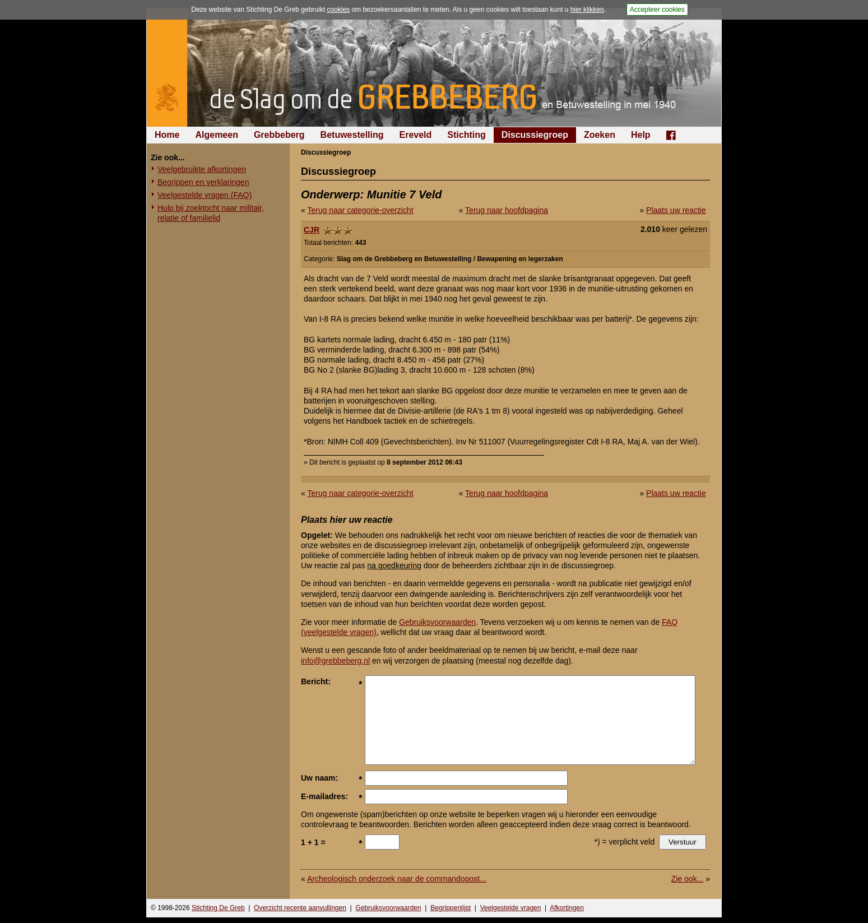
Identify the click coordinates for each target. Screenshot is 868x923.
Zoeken (599, 135)
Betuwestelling (352, 135)
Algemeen (216, 135)
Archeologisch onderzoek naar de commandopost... (396, 878)
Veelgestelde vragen (510, 908)
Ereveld (416, 135)
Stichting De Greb (218, 908)
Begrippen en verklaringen (203, 182)
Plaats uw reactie (676, 210)
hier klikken (587, 9)
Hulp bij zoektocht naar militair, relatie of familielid (210, 212)
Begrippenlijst (450, 908)
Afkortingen (567, 908)
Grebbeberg (279, 135)
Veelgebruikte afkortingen (201, 169)
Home (167, 135)
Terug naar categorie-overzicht (360, 210)
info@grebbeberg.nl (335, 660)
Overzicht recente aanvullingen (300, 908)
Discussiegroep (535, 135)
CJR (311, 229)
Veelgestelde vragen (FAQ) (204, 195)
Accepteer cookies (657, 9)
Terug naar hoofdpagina (506, 210)
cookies (338, 9)
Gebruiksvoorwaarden (437, 622)
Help (641, 135)
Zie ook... (687, 878)
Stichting (466, 135)
